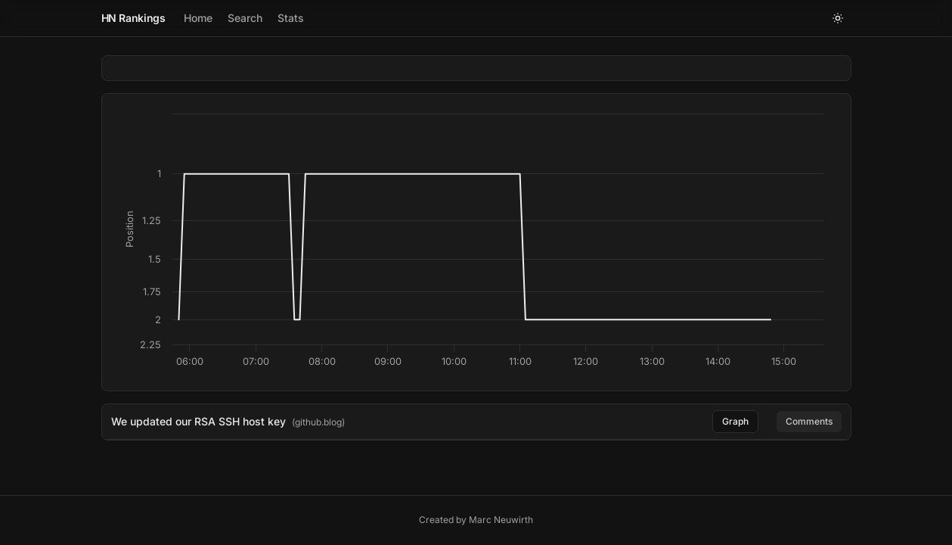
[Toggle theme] (837, 18)
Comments (809, 421)
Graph (735, 421)
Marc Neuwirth (501, 519)
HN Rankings (133, 17)
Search (245, 17)
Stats (291, 17)
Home (198, 17)
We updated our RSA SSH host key (198, 421)
